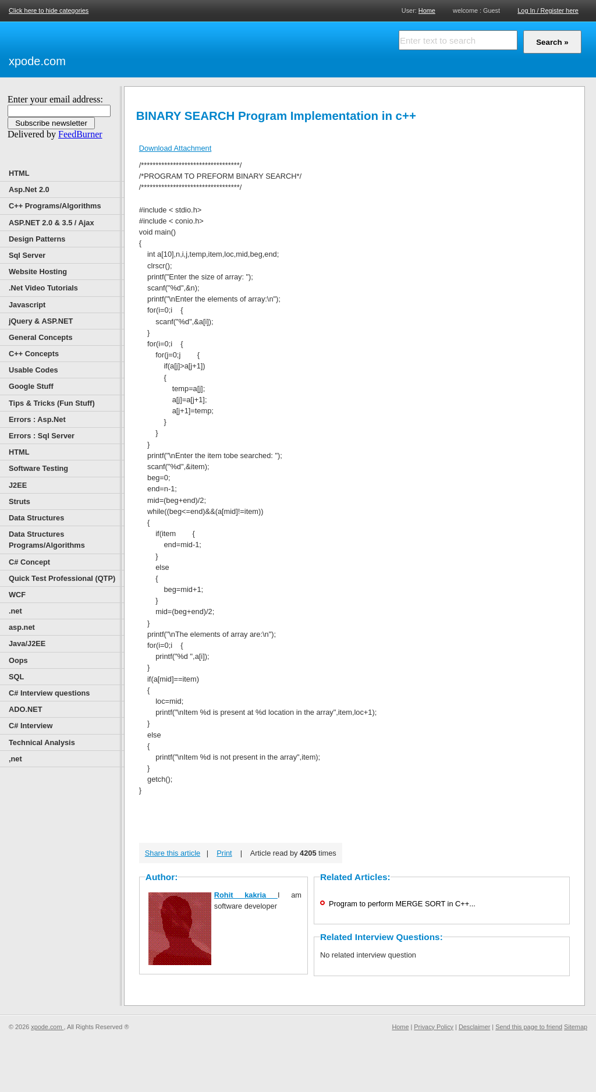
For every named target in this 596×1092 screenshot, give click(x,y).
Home (426, 10)
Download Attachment (175, 148)
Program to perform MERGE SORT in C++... (402, 903)
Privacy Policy (433, 1026)
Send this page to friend (528, 1026)
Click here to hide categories (48, 10)
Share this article (172, 853)
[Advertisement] (204, 47)
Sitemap (575, 1026)
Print (224, 853)
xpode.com (37, 61)
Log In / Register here (548, 10)
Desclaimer (474, 1026)
